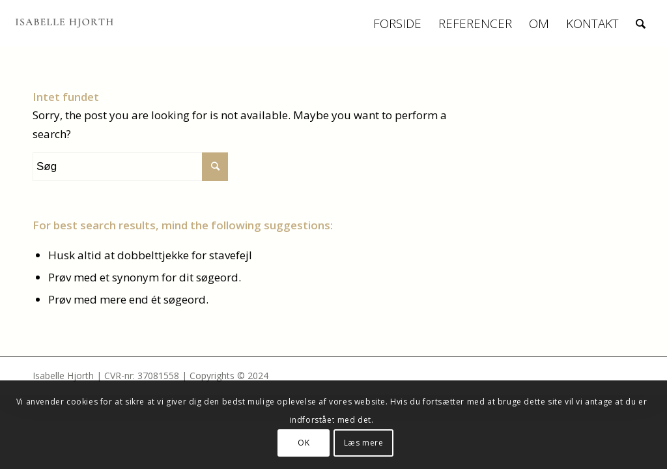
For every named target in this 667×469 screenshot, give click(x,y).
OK (303, 442)
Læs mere (364, 442)
